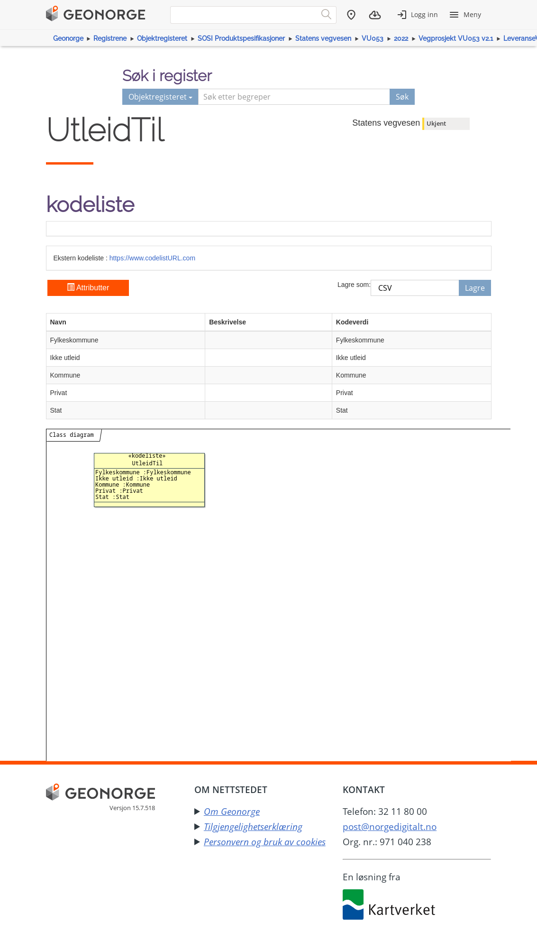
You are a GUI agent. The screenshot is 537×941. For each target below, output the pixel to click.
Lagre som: (354, 284)
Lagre (475, 288)
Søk (402, 97)
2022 (401, 38)
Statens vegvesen (323, 38)
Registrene (110, 38)
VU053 (372, 38)
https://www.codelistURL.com (152, 258)
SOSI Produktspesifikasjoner (241, 38)
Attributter (88, 288)
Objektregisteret (162, 38)
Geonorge (68, 38)
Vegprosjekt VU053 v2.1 (456, 38)
